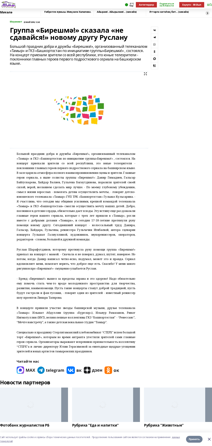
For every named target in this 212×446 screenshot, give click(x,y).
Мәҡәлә (6, 12)
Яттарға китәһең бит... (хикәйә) (169, 12)
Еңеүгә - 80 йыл (191, 4)
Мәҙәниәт (16, 21)
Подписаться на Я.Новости (167, 5)
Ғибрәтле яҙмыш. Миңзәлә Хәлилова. (67, 12)
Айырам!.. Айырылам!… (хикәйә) (117, 12)
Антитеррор (146, 4)
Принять (194, 439)
